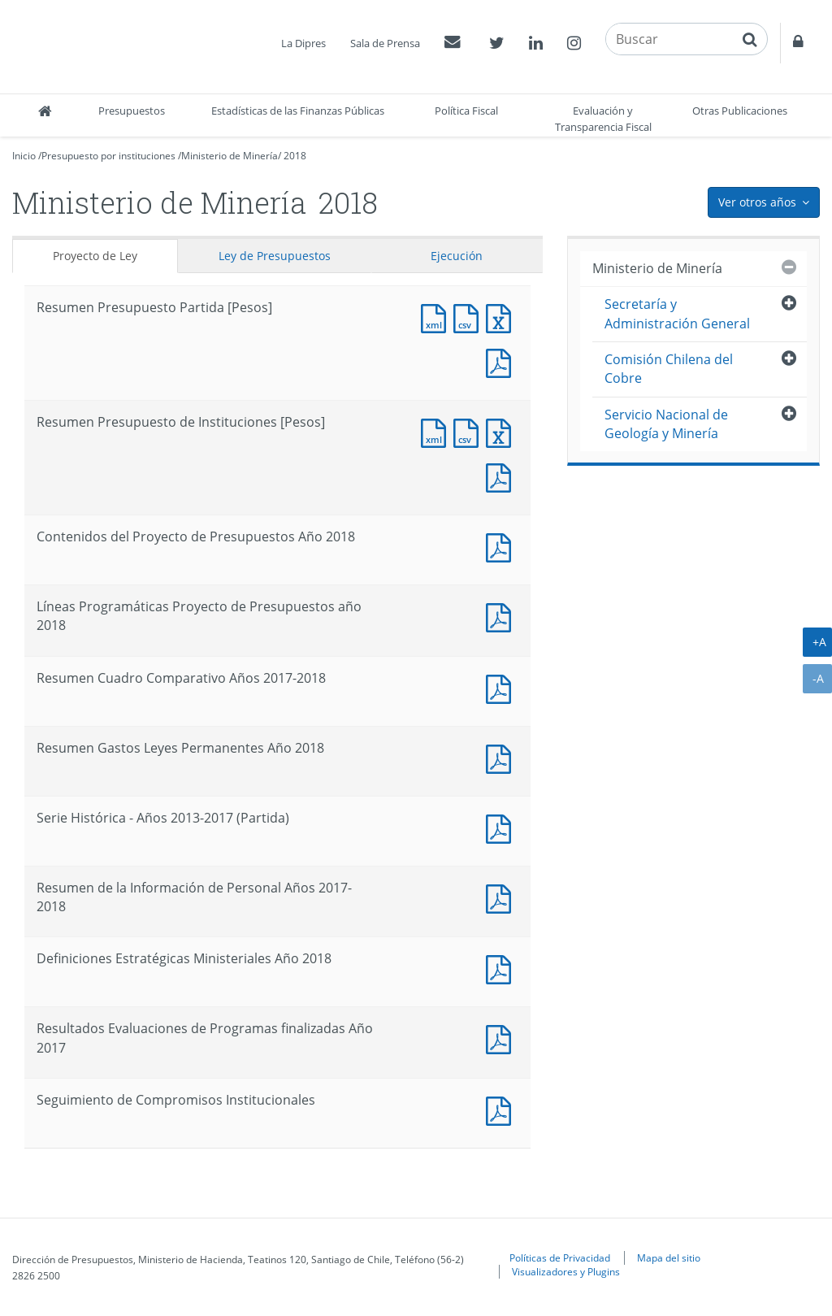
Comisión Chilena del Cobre (668, 368)
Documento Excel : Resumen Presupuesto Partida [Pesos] (502, 316)
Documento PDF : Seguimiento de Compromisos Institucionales (502, 1109)
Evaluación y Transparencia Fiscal (603, 118)
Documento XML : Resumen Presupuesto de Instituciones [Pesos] (437, 431)
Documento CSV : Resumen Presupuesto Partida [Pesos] (469, 316)
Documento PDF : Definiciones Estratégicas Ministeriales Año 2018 (502, 967)
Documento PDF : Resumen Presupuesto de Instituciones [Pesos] (502, 476)
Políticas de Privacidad (559, 1257)
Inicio (24, 156)
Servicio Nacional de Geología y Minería (666, 424)
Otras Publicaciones (739, 110)
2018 (295, 156)
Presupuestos (131, 110)
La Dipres (303, 43)
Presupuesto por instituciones (108, 156)
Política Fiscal (466, 110)
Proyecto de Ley (95, 255)
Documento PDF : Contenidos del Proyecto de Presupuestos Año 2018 (502, 546)
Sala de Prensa (385, 43)
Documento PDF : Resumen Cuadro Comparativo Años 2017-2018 (502, 687)
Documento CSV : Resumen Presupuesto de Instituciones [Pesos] (469, 431)
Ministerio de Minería (229, 156)
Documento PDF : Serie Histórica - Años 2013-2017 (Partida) (502, 827)
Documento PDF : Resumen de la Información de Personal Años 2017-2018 (502, 897)
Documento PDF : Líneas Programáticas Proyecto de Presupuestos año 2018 (502, 615)
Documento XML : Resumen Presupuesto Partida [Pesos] (437, 316)
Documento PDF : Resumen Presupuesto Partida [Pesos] (502, 361)
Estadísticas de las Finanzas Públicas (297, 110)
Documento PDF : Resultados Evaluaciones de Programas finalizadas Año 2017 (502, 1037)
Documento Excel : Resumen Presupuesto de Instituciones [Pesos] (502, 431)
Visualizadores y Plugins (566, 1271)
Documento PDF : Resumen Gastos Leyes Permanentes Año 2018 (502, 757)
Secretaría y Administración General (677, 313)
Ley (275, 255)
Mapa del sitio (668, 1257)
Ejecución (457, 255)
